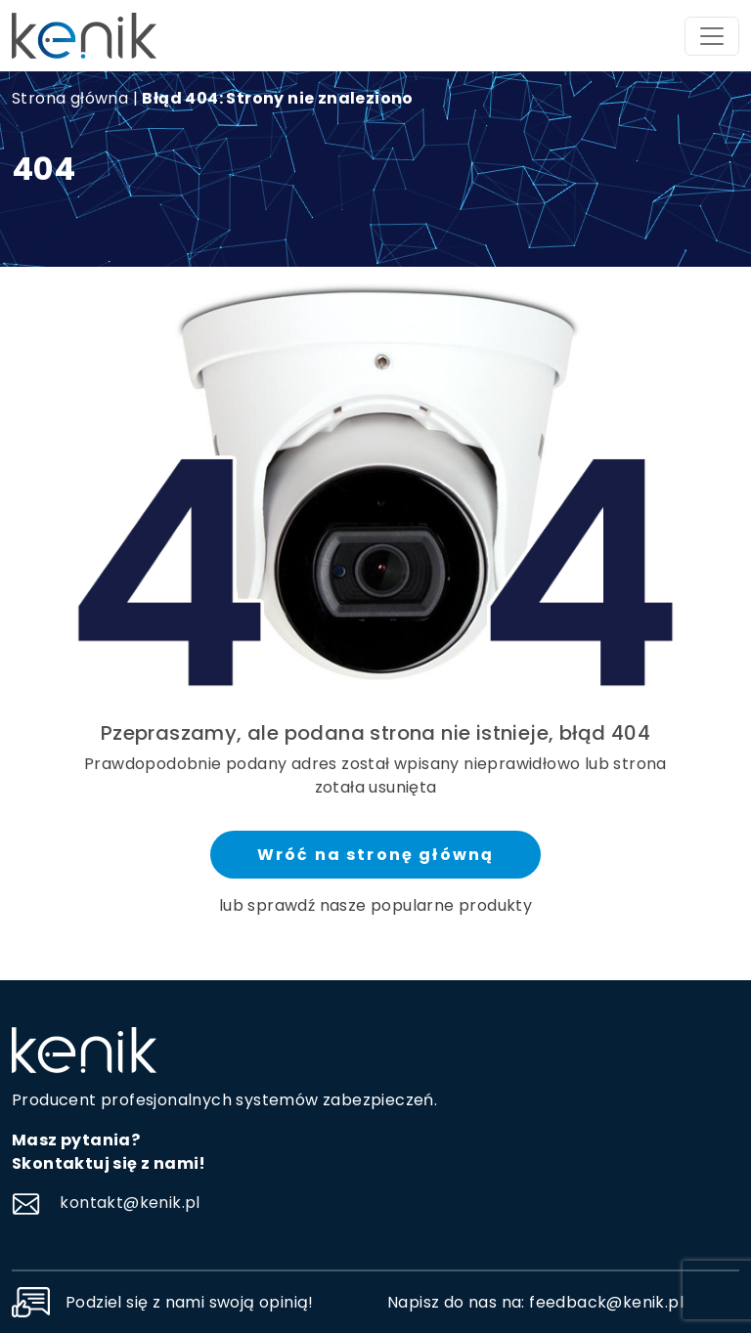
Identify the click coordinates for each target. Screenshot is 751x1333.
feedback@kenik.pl (606, 1302)
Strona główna (70, 98)
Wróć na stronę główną (375, 854)
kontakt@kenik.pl (106, 1202)
